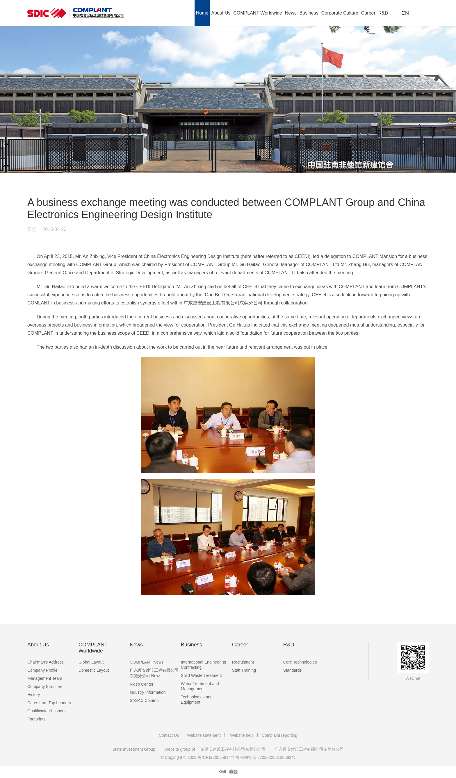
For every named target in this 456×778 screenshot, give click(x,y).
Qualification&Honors (46, 711)
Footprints (36, 719)
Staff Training (244, 670)
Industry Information (148, 692)
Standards (292, 670)
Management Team (44, 678)
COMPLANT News (146, 662)
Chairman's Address (45, 662)
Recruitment (243, 662)
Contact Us (169, 735)
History (33, 694)
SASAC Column (144, 700)
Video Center (141, 684)
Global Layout (91, 662)
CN (405, 13)
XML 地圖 (228, 771)
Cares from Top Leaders (49, 702)
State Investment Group (133, 749)
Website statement (204, 735)
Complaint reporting (279, 735)
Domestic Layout (94, 670)
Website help (242, 735)
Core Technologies (300, 662)
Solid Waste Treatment (201, 675)
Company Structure (45, 686)
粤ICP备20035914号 (216, 757)
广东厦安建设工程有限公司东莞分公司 (309, 749)
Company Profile (42, 670)
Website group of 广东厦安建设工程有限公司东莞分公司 (214, 749)
